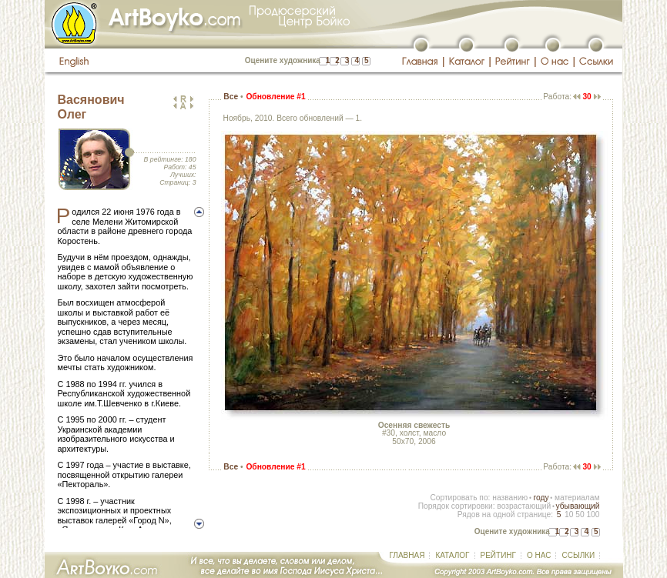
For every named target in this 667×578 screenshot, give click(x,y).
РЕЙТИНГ (498, 555)
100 (592, 514)
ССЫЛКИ (578, 555)
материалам (577, 497)
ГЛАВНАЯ (407, 555)
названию (510, 497)
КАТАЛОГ (452, 555)
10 (569, 514)
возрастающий (524, 506)
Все (230, 96)
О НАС (539, 555)
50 (579, 514)
